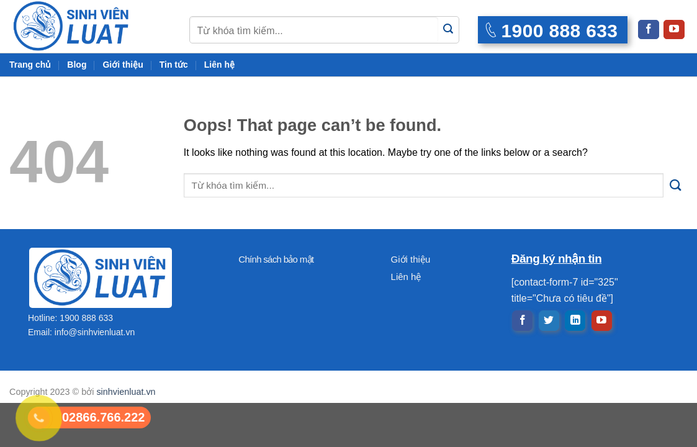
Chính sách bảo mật (275, 259)
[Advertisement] (348, 360)
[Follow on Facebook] (648, 29)
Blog (76, 65)
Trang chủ (30, 65)
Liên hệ (219, 65)
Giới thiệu (122, 65)
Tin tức (174, 65)
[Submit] (448, 29)
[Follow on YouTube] (674, 29)
